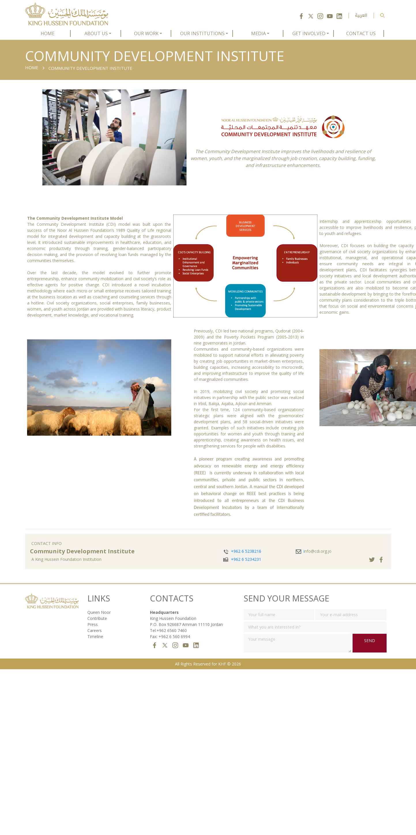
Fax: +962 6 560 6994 (170, 636)
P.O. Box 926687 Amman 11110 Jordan (186, 624)
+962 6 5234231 (246, 559)
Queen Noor (99, 612)
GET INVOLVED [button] (308, 33)
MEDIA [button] (258, 33)
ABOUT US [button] (96, 33)
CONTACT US (361, 33)
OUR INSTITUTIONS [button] (202, 33)
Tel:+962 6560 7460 (168, 630)
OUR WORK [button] (146, 33)
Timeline (95, 636)
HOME (47, 33)
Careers (94, 630)
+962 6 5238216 (246, 551)
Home (31, 67)
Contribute (97, 618)
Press (92, 624)
